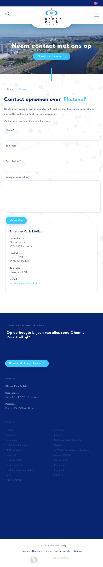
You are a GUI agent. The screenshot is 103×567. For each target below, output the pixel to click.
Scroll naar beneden (52, 56)
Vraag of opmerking (17, 177)
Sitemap (78, 551)
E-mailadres (13, 161)
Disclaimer (37, 551)
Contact (23, 89)
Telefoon (11, 146)
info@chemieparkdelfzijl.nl (25, 283)
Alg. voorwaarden (62, 551)
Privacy (48, 551)
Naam (10, 130)
